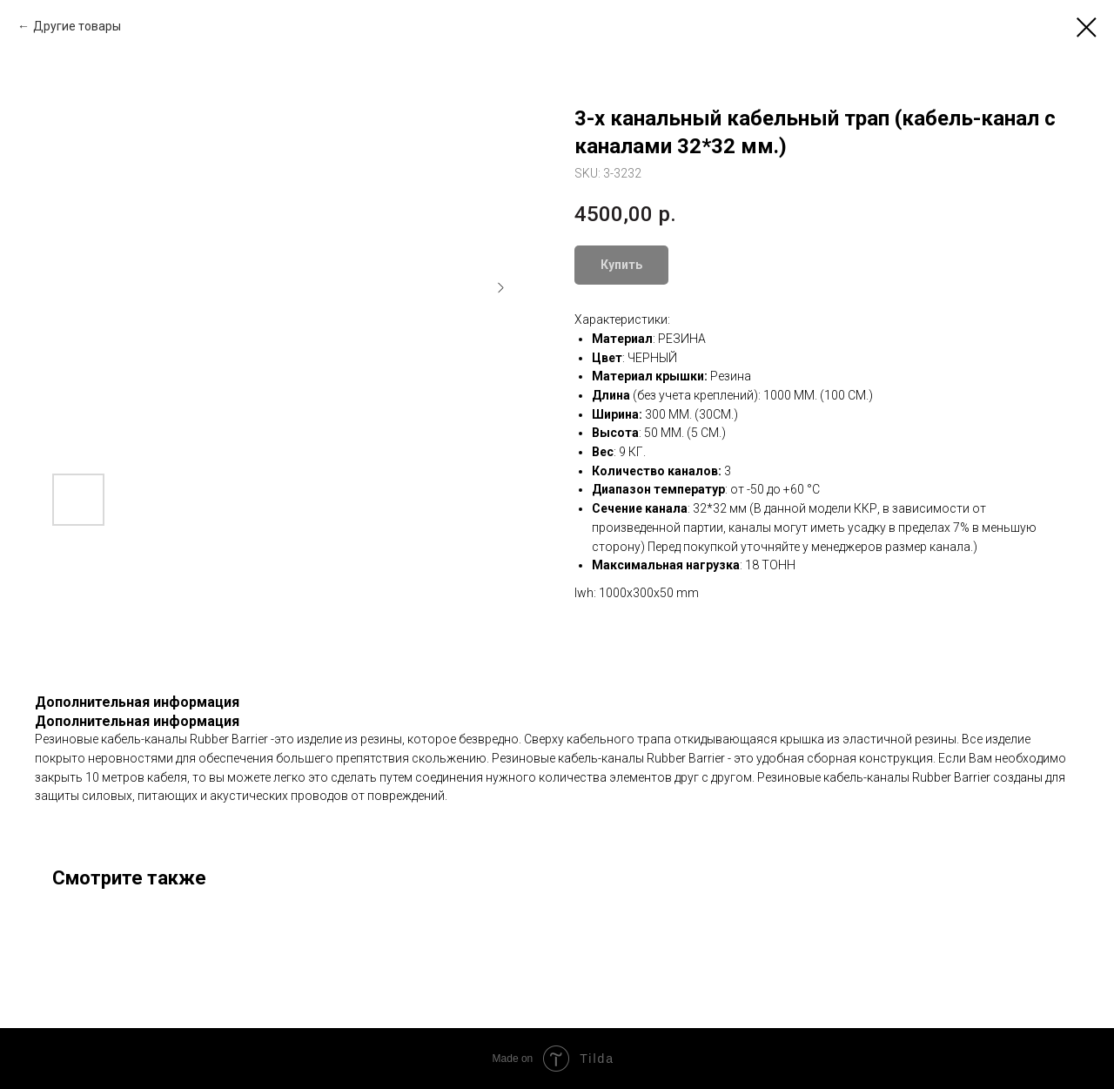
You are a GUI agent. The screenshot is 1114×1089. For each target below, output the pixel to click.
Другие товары (77, 26)
